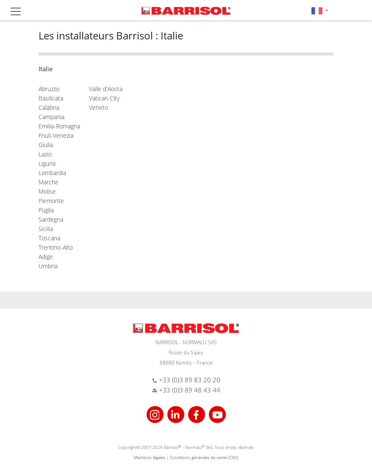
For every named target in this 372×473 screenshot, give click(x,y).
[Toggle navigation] (15, 11)
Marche (48, 182)
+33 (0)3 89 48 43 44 (189, 390)
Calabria (49, 107)
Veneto (98, 107)
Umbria (48, 266)
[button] (319, 10)
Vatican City (104, 98)
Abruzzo (49, 89)
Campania (51, 117)
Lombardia (52, 173)
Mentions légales (149, 457)
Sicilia (46, 229)
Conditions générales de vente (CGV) (204, 457)
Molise (47, 191)
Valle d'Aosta (105, 89)
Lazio (45, 154)
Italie (46, 68)
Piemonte (51, 201)
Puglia (46, 210)
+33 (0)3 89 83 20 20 (189, 380)
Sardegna (51, 219)
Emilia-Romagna (59, 126)
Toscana (49, 238)
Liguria (47, 163)
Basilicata (51, 98)
